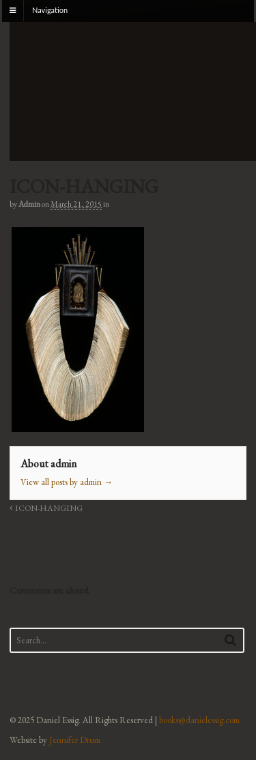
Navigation (50, 9)
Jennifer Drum (74, 740)
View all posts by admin (66, 482)
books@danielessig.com (199, 720)
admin (29, 204)
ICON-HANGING (46, 508)
